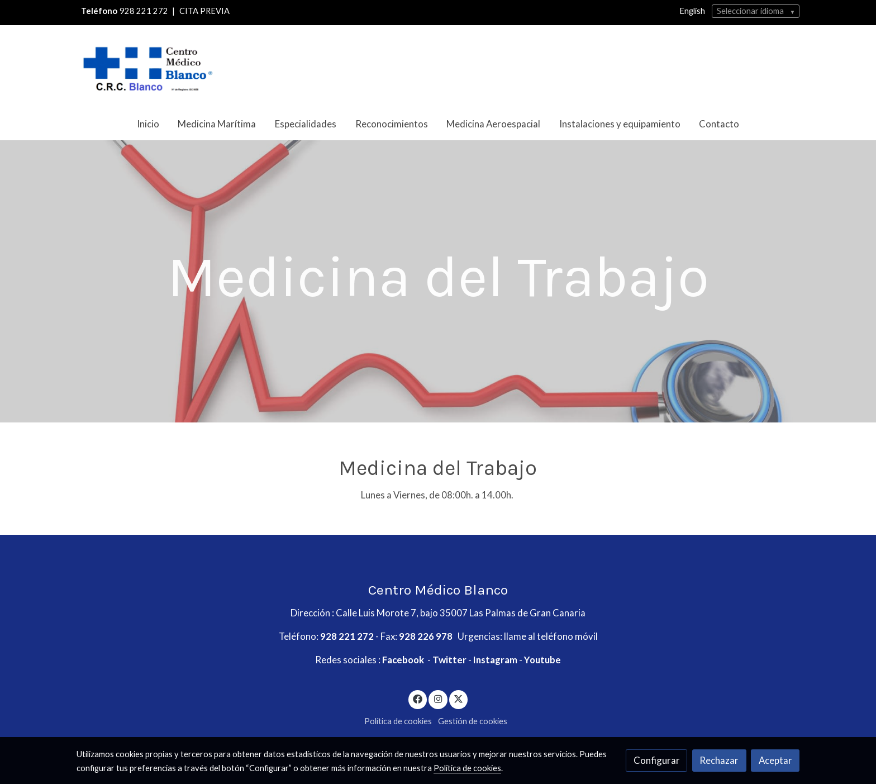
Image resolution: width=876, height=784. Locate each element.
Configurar (657, 760)
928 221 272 (144, 11)
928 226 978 (426, 636)
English (692, 11)
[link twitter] (458, 698)
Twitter (450, 660)
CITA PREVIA (204, 11)
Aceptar (775, 760)
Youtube (543, 660)
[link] (148, 66)
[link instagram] (438, 698)
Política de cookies (398, 721)
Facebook (404, 660)
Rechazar (719, 760)
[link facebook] (417, 698)
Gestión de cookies (472, 721)
